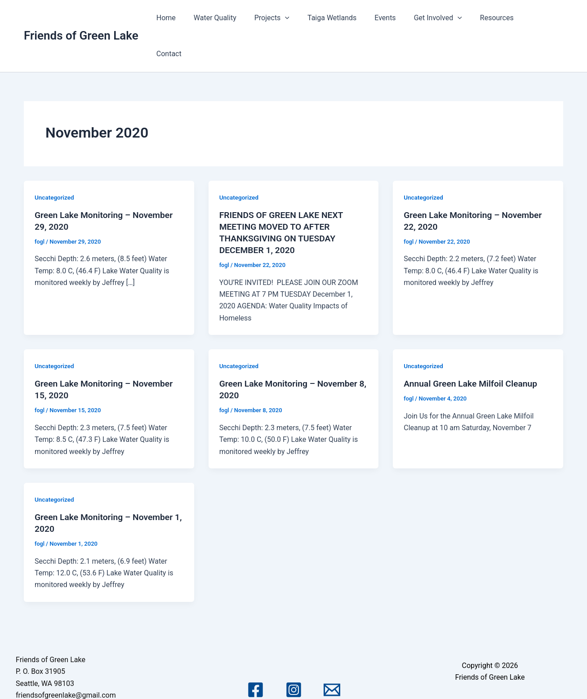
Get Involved (444, 18)
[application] (302, 18)
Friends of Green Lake (81, 17)
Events (395, 17)
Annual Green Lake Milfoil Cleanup (473, 347)
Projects (289, 18)
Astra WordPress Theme (490, 677)
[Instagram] (293, 654)
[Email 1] (332, 654)
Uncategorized (55, 161)
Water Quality (235, 17)
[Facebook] (255, 654)
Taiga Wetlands (345, 17)
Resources (499, 17)
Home (190, 17)
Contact (543, 17)
